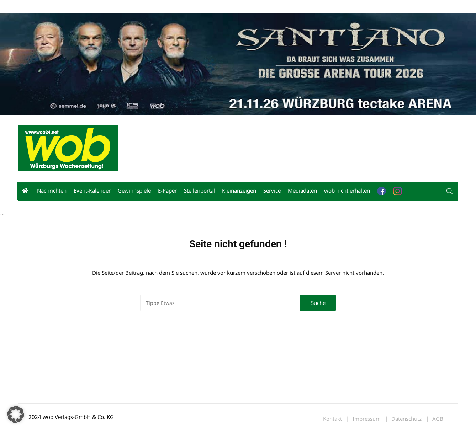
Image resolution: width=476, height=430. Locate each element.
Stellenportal (199, 190)
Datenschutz (406, 418)
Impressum (123, 6)
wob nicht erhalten (67, 6)
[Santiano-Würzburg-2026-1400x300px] (238, 62)
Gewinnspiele (134, 190)
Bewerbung (151, 6)
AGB (437, 418)
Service (272, 190)
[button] (449, 191)
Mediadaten (30, 6)
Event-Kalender (92, 190)
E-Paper (167, 190)
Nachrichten (52, 190)
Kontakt (98, 6)
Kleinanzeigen (239, 190)
